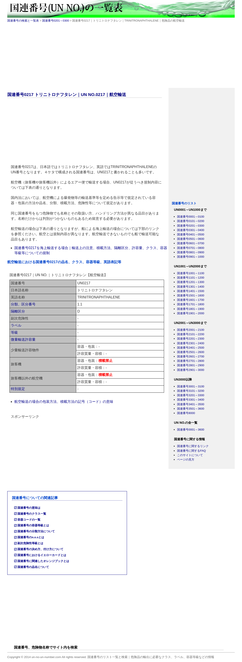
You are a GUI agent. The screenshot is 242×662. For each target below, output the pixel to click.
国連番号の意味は (28, 507)
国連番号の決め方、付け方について (40, 549)
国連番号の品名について (33, 567)
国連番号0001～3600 (190, 429)
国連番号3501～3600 (190, 408)
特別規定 (18, 389)
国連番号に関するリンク (193, 446)
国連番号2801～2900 (190, 365)
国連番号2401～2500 (190, 347)
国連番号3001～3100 (190, 386)
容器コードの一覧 (28, 519)
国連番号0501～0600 (190, 238)
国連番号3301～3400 (190, 399)
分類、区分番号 (23, 304)
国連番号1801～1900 (190, 309)
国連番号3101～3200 (190, 390)
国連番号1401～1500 (190, 291)
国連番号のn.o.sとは (30, 537)
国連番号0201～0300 (55, 20)
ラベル (16, 325)
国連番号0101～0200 (190, 221)
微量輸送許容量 (23, 339)
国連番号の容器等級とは (33, 525)
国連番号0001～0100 (190, 216)
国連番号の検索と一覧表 (23, 20)
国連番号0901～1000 (190, 256)
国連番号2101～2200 (190, 334)
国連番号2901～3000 (190, 370)
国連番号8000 (186, 413)
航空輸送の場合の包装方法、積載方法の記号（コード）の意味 (63, 401)
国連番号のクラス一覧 (31, 513)
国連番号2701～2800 (190, 360)
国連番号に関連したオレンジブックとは (43, 561)
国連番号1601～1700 (190, 299)
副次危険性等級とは (30, 543)
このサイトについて (190, 455)
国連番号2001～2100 (190, 329)
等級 (14, 332)
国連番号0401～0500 (190, 234)
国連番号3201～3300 (190, 395)
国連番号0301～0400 (190, 230)
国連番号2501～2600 (190, 352)
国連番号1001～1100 (190, 273)
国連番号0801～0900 (190, 252)
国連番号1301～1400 (190, 286)
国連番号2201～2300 (190, 338)
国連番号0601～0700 (190, 243)
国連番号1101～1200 (190, 277)
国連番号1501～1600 (190, 295)
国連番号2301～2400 (190, 343)
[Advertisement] (121, 57)
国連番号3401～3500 (190, 404)
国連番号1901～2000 (190, 313)
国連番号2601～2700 (190, 356)
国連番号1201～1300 (190, 282)
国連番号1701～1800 (190, 304)
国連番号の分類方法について (36, 531)
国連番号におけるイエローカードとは (41, 555)
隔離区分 (18, 311)
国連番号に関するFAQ (191, 450)
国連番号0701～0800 (190, 248)
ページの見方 (185, 459)
